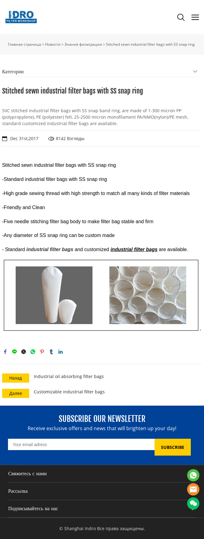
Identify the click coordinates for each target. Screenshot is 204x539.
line (14, 352)
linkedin (60, 352)
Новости (53, 44)
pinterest (42, 352)
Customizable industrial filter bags (69, 392)
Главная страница (24, 44)
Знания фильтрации (83, 44)
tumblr (51, 352)
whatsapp (33, 352)
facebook (5, 352)
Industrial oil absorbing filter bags (69, 376)
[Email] (81, 444)
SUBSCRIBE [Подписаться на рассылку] (172, 447)
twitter (24, 352)
